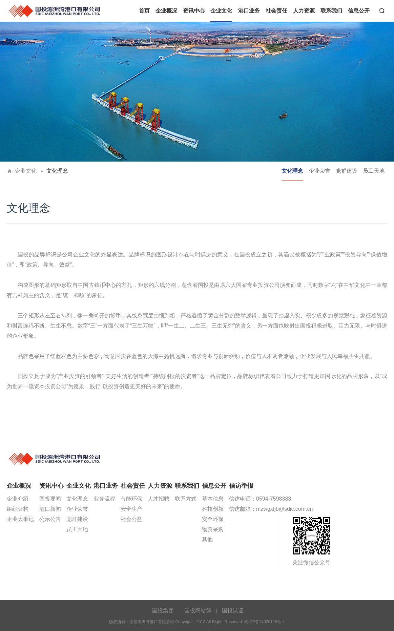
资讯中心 (194, 11)
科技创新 (213, 509)
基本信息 (213, 499)
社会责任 (276, 11)
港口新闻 (50, 509)
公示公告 (50, 519)
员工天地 (374, 171)
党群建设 (346, 171)
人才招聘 (158, 499)
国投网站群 (197, 610)
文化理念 (57, 171)
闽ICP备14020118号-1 (264, 621)
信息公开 (359, 11)
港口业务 (249, 11)
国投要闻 (50, 499)
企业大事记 (20, 519)
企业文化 (221, 11)
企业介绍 (17, 499)
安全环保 (213, 519)
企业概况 (166, 11)
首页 (144, 11)
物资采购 (213, 529)
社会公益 (131, 519)
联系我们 (331, 11)
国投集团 (163, 610)
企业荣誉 (319, 171)
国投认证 (233, 610)
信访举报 (241, 485)
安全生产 (131, 509)
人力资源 (304, 11)
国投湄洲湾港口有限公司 (55, 10)
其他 (207, 539)
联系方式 (185, 499)
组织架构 (17, 509)
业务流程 (104, 499)
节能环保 (131, 499)
